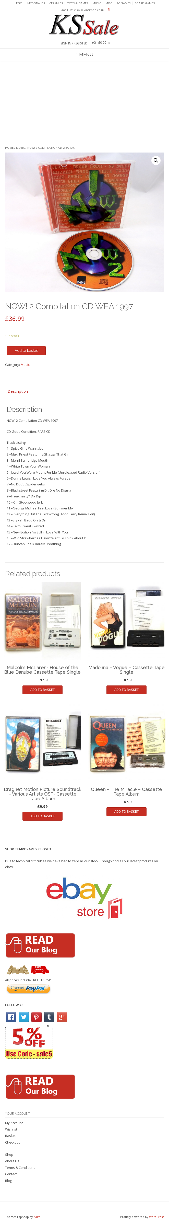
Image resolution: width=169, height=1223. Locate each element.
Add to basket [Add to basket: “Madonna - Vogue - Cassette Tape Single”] (126, 689)
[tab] (84, 391)
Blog (8, 1180)
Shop (9, 1154)
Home (9, 147)
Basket (10, 1135)
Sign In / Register (74, 43)
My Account (14, 1123)
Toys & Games (77, 3)
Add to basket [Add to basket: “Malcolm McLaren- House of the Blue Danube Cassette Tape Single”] (42, 689)
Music (96, 3)
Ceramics (56, 3)
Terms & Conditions (20, 1167)
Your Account (17, 1113)
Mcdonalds (36, 3)
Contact (11, 1174)
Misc (108, 3)
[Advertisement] (84, 103)
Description (18, 391)
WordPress (156, 1217)
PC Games (123, 3)
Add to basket (26, 350)
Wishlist (11, 1129)
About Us (12, 1161)
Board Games (145, 3)
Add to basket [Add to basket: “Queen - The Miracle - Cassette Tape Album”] (126, 811)
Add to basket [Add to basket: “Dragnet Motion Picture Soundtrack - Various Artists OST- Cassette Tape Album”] (42, 816)
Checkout (12, 1142)
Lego (18, 3)
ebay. (9, 867)
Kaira (37, 1217)
